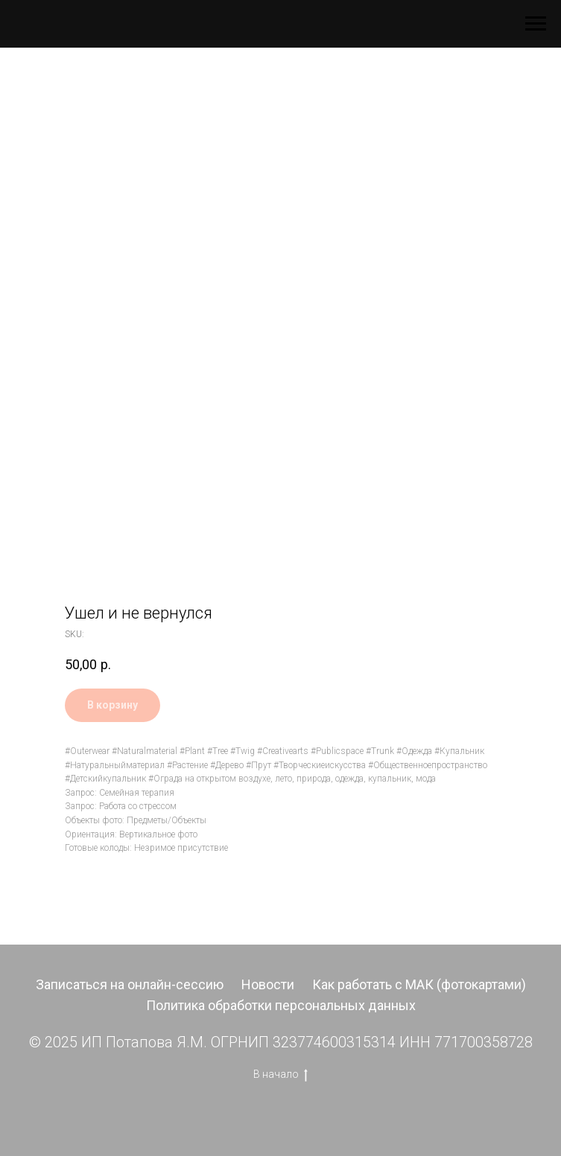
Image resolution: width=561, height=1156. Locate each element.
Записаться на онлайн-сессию (130, 984)
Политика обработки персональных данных (281, 1005)
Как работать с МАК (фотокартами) (419, 984)
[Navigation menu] (535, 23)
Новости (267, 984)
